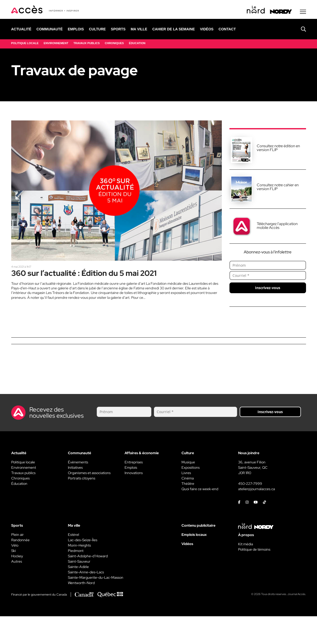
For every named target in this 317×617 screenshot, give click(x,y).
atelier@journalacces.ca (256, 489)
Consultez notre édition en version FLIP (278, 148)
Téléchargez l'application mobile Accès (277, 226)
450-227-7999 (250, 484)
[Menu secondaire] (303, 12)
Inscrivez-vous (267, 288)
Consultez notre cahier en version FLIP (278, 187)
